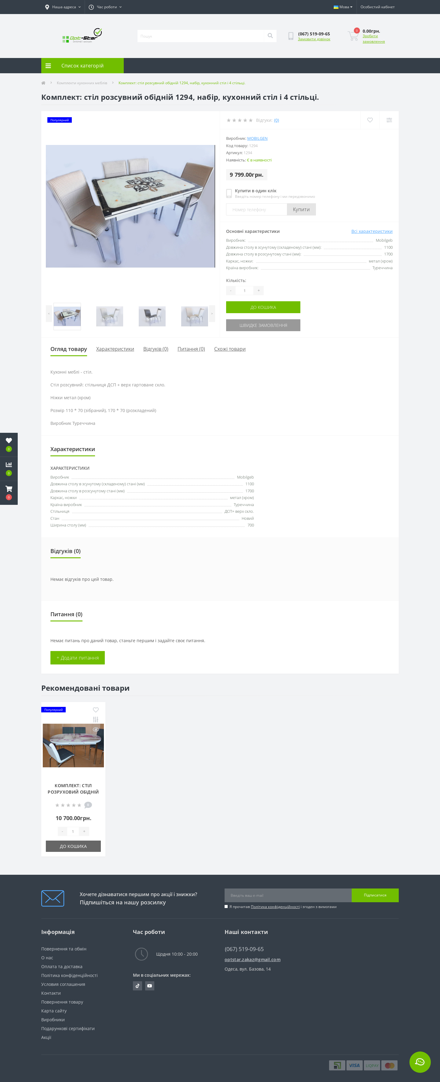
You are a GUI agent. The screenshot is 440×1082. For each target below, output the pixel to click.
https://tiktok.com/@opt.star (137, 986)
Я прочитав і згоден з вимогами (283, 906)
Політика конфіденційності (275, 906)
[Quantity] (244, 290)
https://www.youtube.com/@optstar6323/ (149, 986)
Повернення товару (62, 1002)
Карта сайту (54, 1011)
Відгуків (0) (155, 349)
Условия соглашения (63, 984)
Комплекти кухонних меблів (82, 82)
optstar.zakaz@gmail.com (252, 959)
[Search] (270, 36)
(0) (276, 120)
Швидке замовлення (263, 325)
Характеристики (115, 349)
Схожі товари (230, 349)
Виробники (53, 1019)
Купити (301, 209)
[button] (9, 493)
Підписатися (375, 895)
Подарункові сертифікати (68, 1028)
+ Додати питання (78, 657)
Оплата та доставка (61, 966)
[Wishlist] (370, 120)
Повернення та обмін (63, 949)
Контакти (51, 993)
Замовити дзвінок (314, 39)
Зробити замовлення (374, 38)
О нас (47, 958)
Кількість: (236, 280)
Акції (46, 1037)
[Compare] (389, 120)
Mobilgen (257, 138)
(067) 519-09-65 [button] (244, 949)
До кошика (263, 307)
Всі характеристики (372, 231)
